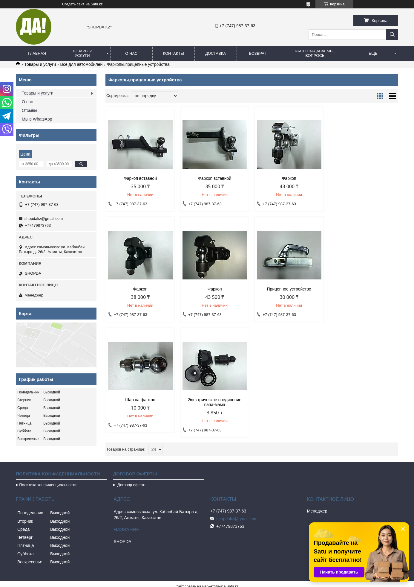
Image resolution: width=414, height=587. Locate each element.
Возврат (257, 53)
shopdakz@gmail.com (43, 218)
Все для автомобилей (81, 64)
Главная (37, 53)
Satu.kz (232, 576)
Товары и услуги (82, 53)
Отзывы (29, 110)
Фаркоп (289, 178)
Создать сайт (73, 4)
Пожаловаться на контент (215, 581)
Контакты (173, 53)
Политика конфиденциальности (47, 474)
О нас (131, 53)
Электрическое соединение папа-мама (363, 291)
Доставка (215, 53)
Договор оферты (131, 474)
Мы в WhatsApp (37, 119)
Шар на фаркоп (289, 289)
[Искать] (392, 34)
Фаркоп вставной (140, 178)
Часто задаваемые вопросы (315, 53)
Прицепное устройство (214, 289)
